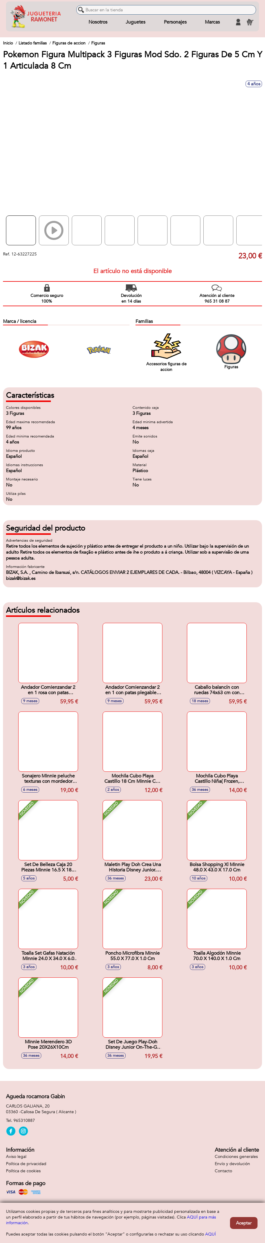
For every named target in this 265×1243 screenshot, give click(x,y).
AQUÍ (210, 1234)
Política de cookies (23, 1171)
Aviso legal (16, 1156)
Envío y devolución (232, 1164)
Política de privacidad (26, 1164)
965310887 (24, 1120)
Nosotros (98, 22)
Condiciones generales (236, 1156)
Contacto (223, 1171)
